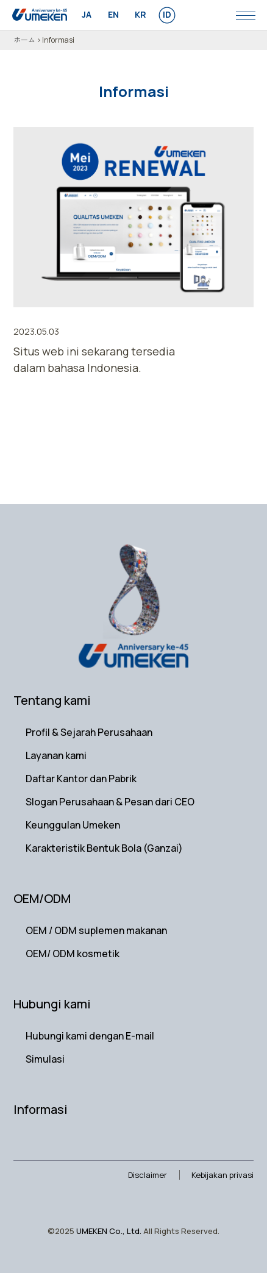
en (113, 14)
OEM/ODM (42, 898)
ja (86, 14)
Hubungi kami (52, 1004)
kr (140, 14)
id (167, 14)
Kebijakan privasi (222, 1174)
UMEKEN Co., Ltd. (108, 1230)
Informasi (40, 1109)
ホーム (24, 40)
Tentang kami (52, 700)
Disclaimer (147, 1174)
